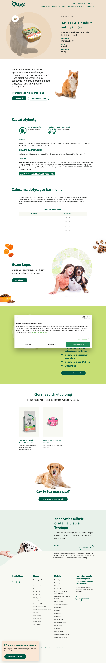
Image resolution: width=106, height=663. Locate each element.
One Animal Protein (38, 589)
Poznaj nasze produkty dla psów (53, 499)
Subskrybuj (87, 547)
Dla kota (57, 576)
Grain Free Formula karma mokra (42, 610)
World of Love (17, 576)
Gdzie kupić (19, 98)
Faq (74, 3)
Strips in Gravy (37, 616)
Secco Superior (58, 583)
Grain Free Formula (38, 592)
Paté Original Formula (39, 598)
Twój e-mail (57, 545)
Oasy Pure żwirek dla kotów (61, 634)
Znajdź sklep (19, 280)
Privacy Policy (82, 558)
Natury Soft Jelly (37, 619)
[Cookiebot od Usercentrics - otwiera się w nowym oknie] (82, 317)
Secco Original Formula (39, 580)
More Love (57, 628)
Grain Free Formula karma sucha (42, 595)
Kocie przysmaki (58, 631)
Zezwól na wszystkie (78, 344)
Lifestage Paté (37, 601)
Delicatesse (57, 613)
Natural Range (37, 622)
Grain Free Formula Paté (39, 607)
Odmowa (28, 344)
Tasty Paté (36, 613)
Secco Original (58, 580)
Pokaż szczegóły (82, 339)
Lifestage (35, 583)
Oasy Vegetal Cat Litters (60, 637)
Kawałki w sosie (58, 601)
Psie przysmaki (37, 624)
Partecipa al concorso (15, 656)
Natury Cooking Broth (60, 622)
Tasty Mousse (58, 607)
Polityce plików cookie (39, 332)
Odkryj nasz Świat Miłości (73, 373)
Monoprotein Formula (39, 586)
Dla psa (36, 576)
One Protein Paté (37, 604)
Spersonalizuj (53, 344)
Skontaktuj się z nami (83, 3)
